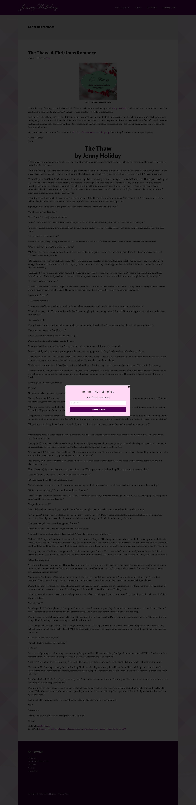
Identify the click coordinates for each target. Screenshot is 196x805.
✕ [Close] (129, 387)
